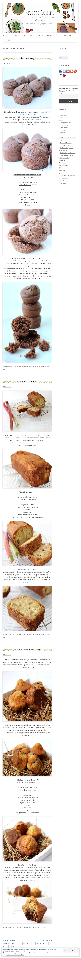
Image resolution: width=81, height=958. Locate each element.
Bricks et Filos (64, 145)
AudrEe (12, 122)
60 (47, 943)
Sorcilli (44, 112)
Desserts (42, 367)
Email (60, 93)
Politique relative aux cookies (15, 955)
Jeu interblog (27, 58)
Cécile (33, 117)
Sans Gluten (64, 125)
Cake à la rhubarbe (27, 381)
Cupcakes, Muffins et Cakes (29, 367)
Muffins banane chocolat (27, 649)
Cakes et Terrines (66, 143)
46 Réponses (7, 655)
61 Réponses (7, 63)
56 (33, 943)
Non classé (63, 183)
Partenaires (6, 40)
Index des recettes (53, 35)
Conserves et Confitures (68, 175)
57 (37, 943)
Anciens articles (9, 940)
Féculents (63, 160)
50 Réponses (7, 387)
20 (24, 943)
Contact (15, 35)
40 (27, 943)
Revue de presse (28, 35)
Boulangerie (64, 165)
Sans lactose (64, 128)
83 (13, 946)
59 (44, 943)
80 (4, 946)
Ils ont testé (64, 178)
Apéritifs (63, 133)
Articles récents (46, 940)
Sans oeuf (63, 130)
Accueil (5, 35)
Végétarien (63, 115)
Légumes (63, 163)
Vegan (62, 120)
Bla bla (62, 180)
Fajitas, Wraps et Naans (67, 153)
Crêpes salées (65, 158)
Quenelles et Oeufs (66, 155)
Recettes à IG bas (65, 123)
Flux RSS (40, 35)
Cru (61, 118)
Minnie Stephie (31, 114)
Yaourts (62, 173)
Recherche (67, 35)
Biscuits (62, 170)
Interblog (21, 112)
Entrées (62, 135)
